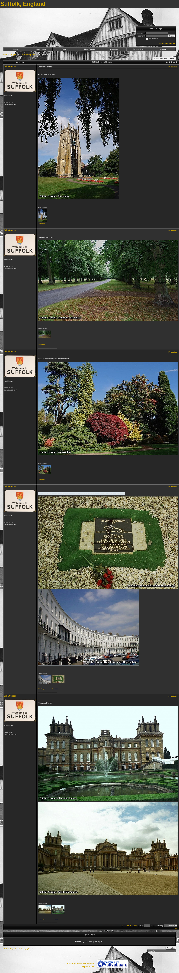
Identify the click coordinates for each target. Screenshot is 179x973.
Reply (172, 58)
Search (65, 49)
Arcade (163, 49)
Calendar (114, 49)
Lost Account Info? (166, 44)
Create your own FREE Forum (80, 964)
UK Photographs (28, 54)
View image (41, 223)
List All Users (40, 49)
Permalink (172, 67)
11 (128, 926)
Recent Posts (138, 49)
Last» (135, 926)
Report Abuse (88, 966)
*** (176, 929)
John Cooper (10, 66)
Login (171, 36)
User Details (89, 49)
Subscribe (171, 948)
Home (15, 49)
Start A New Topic (161, 58)
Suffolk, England (10, 54)
